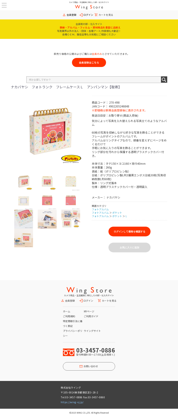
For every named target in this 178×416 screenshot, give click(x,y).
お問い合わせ (90, 366)
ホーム (66, 311)
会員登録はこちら (89, 62)
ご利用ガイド (91, 316)
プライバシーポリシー (72, 333)
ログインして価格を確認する (129, 231)
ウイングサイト (92, 331)
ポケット (117, 212)
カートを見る (106, 14)
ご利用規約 (69, 316)
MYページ (89, 311)
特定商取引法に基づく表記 (72, 323)
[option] (50, 131)
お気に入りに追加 (129, 247)
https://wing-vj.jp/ (72, 402)
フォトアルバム (100, 209)
